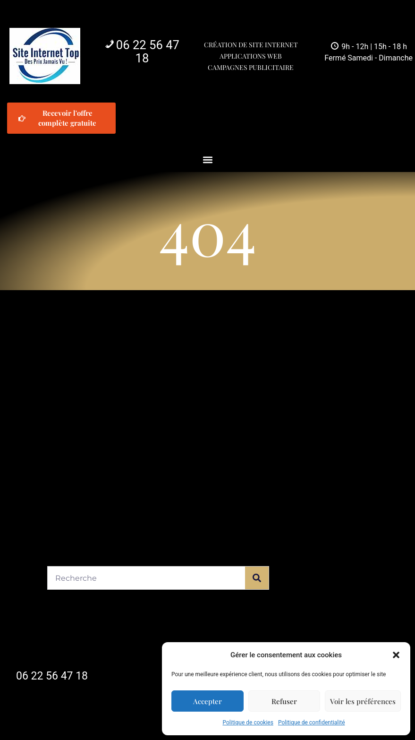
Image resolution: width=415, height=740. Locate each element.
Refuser (284, 701)
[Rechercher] (257, 578)
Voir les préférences (363, 701)
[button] (396, 655)
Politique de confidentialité (311, 722)
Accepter (207, 701)
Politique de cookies (248, 722)
